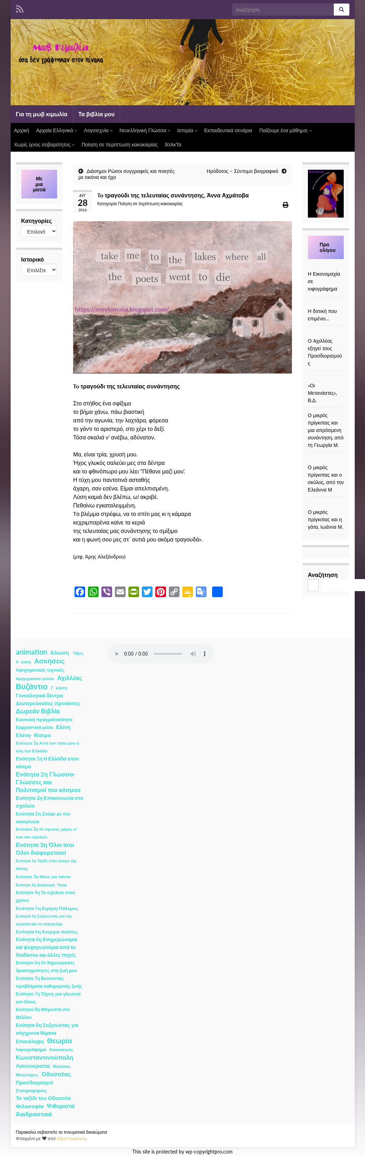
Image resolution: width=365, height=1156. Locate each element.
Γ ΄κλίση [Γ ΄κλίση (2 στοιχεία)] (59, 687)
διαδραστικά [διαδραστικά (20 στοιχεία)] (34, 1114)
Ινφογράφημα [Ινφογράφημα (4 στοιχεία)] (31, 1049)
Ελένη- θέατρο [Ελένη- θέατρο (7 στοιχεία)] (33, 735)
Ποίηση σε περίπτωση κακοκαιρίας (120, 144)
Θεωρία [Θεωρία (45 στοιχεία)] (59, 1041)
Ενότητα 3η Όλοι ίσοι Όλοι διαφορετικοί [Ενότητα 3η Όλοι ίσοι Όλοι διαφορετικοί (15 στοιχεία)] (45, 848)
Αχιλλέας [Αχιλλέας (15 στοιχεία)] (69, 677)
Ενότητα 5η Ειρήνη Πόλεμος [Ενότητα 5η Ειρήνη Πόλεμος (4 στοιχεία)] (47, 908)
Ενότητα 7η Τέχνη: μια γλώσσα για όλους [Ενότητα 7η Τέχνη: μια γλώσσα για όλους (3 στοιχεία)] (48, 997)
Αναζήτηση (323, 574)
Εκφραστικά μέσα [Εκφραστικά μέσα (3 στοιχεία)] (34, 727)
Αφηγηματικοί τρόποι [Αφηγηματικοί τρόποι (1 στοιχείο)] (35, 678)
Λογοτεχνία (98, 130)
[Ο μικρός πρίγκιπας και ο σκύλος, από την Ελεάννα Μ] (326, 460)
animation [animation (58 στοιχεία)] (31, 652)
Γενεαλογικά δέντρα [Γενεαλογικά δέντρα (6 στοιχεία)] (39, 695)
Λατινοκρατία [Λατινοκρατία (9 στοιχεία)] (33, 1065)
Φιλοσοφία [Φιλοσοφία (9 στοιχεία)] (30, 1106)
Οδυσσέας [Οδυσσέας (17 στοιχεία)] (56, 1074)
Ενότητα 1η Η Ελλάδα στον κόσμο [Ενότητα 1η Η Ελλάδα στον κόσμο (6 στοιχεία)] (47, 762)
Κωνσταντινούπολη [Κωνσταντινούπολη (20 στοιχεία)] (44, 1057)
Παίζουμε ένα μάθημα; (285, 130)
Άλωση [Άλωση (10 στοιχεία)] (59, 652)
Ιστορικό (32, 259)
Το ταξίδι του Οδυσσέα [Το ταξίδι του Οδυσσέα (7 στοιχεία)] (43, 1098)
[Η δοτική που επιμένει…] (326, 303)
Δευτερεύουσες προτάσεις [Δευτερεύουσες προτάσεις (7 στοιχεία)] (48, 703)
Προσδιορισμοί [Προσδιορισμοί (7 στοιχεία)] (34, 1082)
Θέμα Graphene (72, 1138)
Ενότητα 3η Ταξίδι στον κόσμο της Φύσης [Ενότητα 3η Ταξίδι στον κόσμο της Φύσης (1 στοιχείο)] (46, 864)
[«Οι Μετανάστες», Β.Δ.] (326, 378)
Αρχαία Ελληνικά (56, 130)
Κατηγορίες (36, 220)
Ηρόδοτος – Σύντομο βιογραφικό (242, 171)
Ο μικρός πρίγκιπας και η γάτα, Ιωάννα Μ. (325, 519)
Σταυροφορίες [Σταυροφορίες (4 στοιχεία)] (31, 1090)
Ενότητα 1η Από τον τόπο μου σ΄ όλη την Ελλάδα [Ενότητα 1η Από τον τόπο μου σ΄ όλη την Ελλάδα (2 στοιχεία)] (48, 746)
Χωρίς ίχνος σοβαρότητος (44, 144)
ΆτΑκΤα (173, 144)
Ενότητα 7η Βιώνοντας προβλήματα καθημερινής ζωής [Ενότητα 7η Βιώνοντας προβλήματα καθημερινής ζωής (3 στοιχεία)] (49, 982)
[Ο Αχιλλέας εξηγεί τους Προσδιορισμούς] (326, 333)
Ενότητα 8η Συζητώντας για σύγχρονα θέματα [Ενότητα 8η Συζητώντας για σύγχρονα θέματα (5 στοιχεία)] (47, 1029)
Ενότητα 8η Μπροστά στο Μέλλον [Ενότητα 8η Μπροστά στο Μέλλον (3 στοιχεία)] (43, 1013)
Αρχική (21, 130)
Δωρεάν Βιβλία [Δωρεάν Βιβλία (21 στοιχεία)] (38, 711)
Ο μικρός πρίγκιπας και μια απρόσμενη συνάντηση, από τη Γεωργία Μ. (326, 430)
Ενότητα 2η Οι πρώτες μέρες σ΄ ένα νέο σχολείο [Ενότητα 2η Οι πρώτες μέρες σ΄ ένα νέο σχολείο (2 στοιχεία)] (47, 833)
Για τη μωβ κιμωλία (41, 114)
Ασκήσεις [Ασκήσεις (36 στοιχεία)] (49, 661)
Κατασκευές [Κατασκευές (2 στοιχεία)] (61, 1049)
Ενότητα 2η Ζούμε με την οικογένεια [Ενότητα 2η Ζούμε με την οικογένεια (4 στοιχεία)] (43, 817)
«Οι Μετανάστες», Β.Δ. (322, 392)
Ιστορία (187, 130)
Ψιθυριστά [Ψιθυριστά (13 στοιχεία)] (60, 1105)
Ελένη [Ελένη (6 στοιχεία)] (63, 727)
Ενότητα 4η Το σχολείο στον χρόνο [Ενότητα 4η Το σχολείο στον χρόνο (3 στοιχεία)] (45, 896)
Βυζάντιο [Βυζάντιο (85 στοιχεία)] (32, 686)
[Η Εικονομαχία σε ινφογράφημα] (326, 266)
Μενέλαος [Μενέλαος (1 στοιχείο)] (62, 1066)
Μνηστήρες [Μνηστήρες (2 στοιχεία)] (27, 1074)
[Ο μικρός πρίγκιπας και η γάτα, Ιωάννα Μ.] (326, 504)
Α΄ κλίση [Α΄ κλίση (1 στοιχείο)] (23, 662)
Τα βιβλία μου (96, 114)
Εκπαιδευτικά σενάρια (228, 130)
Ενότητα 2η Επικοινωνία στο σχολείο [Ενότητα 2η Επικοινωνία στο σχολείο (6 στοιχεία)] (50, 802)
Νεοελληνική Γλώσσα (145, 130)
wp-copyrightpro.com (209, 1152)
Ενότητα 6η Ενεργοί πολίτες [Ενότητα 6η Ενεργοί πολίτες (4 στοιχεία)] (47, 932)
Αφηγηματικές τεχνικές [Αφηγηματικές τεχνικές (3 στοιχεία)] (40, 670)
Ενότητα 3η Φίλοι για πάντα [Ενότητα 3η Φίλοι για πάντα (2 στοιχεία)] (43, 876)
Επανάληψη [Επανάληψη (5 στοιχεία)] (30, 1041)
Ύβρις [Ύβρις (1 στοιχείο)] (77, 653)
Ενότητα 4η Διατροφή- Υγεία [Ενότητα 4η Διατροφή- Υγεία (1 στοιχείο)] (41, 884)
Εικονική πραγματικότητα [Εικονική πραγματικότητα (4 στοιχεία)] (44, 719)
